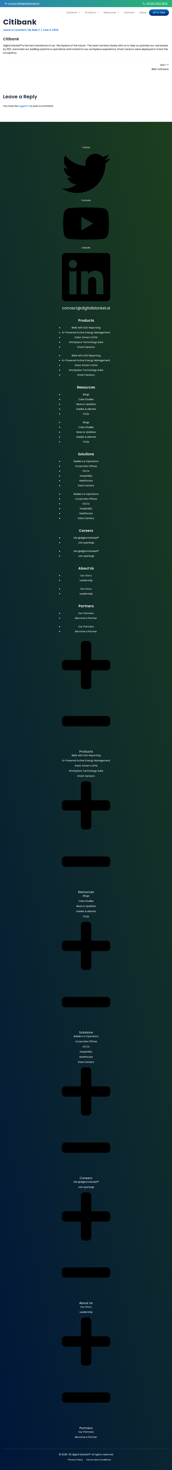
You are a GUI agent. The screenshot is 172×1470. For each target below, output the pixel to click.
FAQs (86, 414)
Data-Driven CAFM (86, 337)
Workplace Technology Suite (86, 342)
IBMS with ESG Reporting (86, 327)
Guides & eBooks (86, 409)
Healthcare (86, 480)
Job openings (86, 542)
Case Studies (86, 399)
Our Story (86, 575)
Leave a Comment (14, 30)
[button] (86, 696)
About (143, 12)
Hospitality (86, 476)
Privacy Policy (75, 1459)
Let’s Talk (159, 12)
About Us (86, 1303)
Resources (111, 12)
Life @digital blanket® (86, 538)
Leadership (86, 580)
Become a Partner (86, 618)
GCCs (86, 471)
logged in (23, 106)
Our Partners (86, 613)
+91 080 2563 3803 (156, 3)
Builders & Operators (86, 461)
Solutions (73, 12)
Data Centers (86, 485)
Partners (129, 12)
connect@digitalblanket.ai (23, 3)
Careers (86, 1178)
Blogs (86, 394)
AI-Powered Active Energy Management (86, 332)
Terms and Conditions (98, 1459)
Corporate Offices (86, 466)
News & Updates (86, 404)
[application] (78, 12)
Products (92, 12)
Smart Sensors (86, 347)
